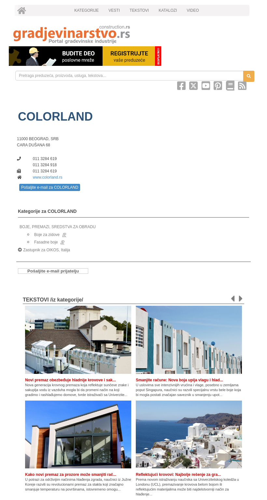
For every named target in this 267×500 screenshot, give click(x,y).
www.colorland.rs (48, 177)
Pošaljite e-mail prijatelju (53, 271)
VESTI (114, 10)
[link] (133, 34)
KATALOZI (168, 10)
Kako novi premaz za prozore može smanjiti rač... (70, 474)
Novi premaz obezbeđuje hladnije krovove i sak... (70, 380)
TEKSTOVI (139, 10)
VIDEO (193, 10)
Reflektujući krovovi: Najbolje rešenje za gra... (178, 474)
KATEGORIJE (86, 10)
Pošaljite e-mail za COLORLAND (49, 187)
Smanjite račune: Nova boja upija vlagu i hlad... (179, 380)
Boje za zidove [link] (47, 234)
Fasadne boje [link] (46, 242)
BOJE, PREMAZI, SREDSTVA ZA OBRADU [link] (58, 227)
